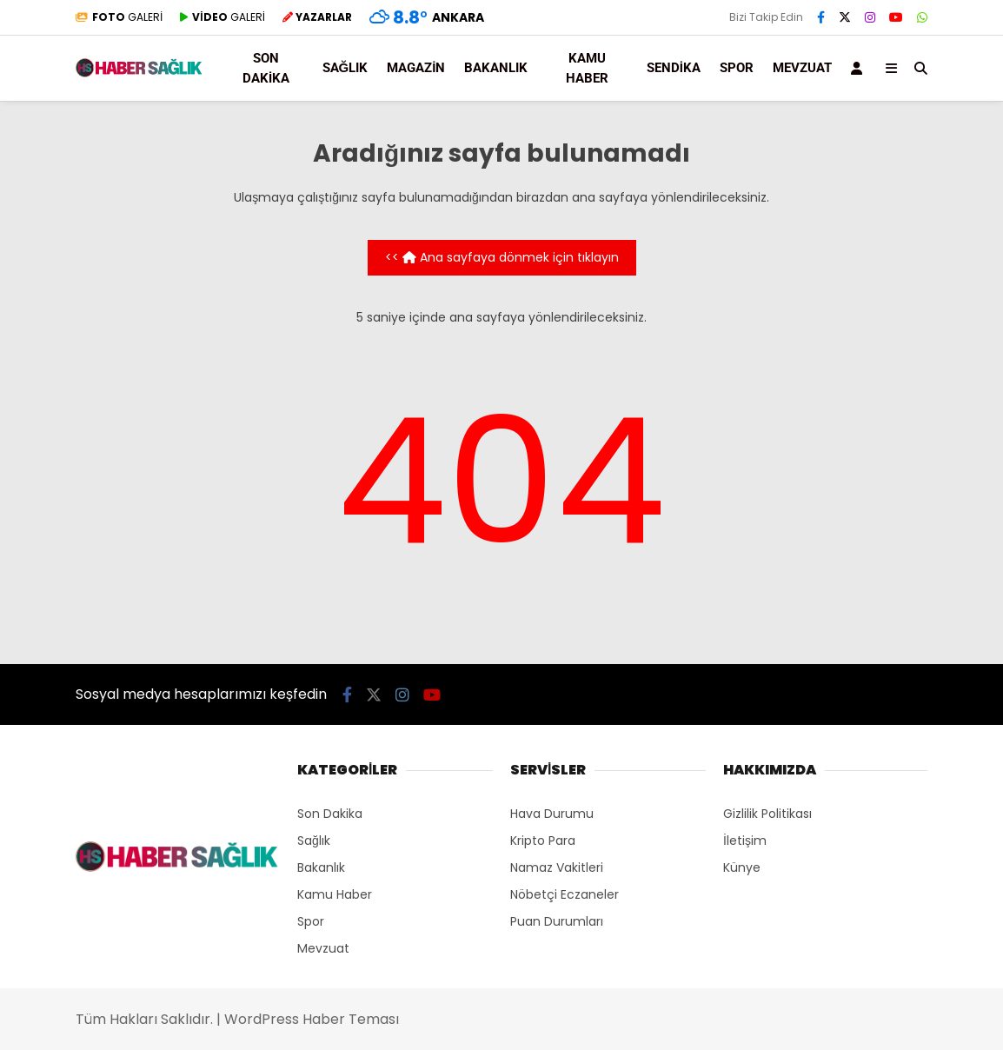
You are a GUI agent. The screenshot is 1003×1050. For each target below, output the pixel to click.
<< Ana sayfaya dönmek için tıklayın (502, 257)
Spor (737, 68)
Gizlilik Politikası (767, 813)
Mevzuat (323, 948)
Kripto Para (542, 840)
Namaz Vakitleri (556, 867)
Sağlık (345, 68)
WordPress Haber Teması (311, 1019)
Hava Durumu (552, 813)
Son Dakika (265, 68)
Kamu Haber (587, 68)
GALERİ (119, 17)
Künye (742, 867)
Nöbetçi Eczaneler (564, 894)
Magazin (416, 68)
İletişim (745, 840)
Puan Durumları (556, 921)
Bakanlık (496, 68)
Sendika (674, 68)
